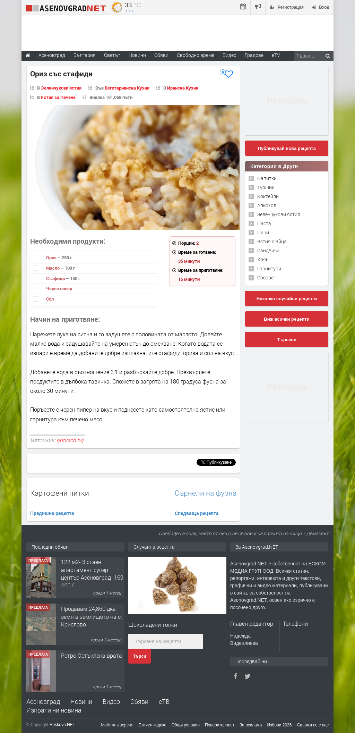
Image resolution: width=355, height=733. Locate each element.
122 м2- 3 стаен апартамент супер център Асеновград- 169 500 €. (92, 573)
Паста (264, 223)
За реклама (251, 725)
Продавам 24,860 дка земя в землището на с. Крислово (91, 616)
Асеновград (43, 701)
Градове (254, 55)
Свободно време (195, 55)
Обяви (139, 701)
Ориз (52, 257)
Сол (50, 299)
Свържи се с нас (313, 725)
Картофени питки (59, 493)
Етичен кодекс (152, 725)
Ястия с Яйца (272, 241)
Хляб (263, 259)
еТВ (164, 701)
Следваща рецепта (197, 513)
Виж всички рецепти (286, 319)
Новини (137, 55)
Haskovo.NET (62, 724)
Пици (263, 232)
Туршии (266, 187)
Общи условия (186, 725)
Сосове (265, 277)
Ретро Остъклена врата (91, 655)
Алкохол (266, 205)
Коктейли (268, 196)
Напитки (267, 178)
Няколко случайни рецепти (287, 298)
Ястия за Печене (58, 97)
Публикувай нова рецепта (286, 148)
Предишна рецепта (52, 513)
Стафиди (56, 278)
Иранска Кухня (182, 88)
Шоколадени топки (152, 624)
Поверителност (219, 725)
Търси (139, 656)
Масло (53, 268)
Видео (111, 701)
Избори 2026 (279, 725)
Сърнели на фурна (205, 493)
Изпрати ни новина (53, 710)
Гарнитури (269, 268)
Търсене (286, 339)
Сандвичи (268, 250)
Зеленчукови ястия (61, 88)
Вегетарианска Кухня (127, 88)
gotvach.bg (70, 440)
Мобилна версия (117, 724)
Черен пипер (59, 288)
